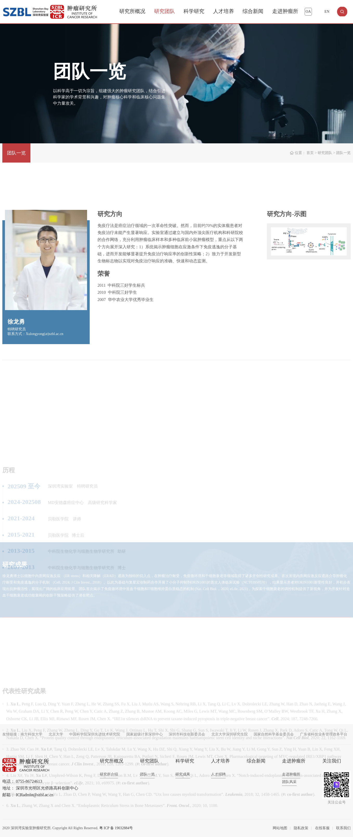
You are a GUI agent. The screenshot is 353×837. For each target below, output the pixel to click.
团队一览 (16, 153)
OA (308, 12)
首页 (310, 153)
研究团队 (164, 11)
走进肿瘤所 (285, 11)
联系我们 (343, 828)
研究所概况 (132, 11)
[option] (309, 270)
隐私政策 (301, 828)
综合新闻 (253, 11)
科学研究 (194, 11)
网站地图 (280, 828)
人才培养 (223, 11)
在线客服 (322, 828)
